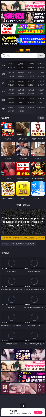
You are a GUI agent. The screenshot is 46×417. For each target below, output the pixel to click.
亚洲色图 (21, 90)
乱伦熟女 (31, 85)
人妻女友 (31, 99)
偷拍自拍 (21, 81)
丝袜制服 (21, 76)
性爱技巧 (41, 102)
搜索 (41, 56)
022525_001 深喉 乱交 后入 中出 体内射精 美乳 (18, 244)
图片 (3, 91)
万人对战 (31, 64)
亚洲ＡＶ (11, 72)
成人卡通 (31, 81)
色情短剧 (21, 111)
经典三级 (21, 85)
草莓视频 (31, 107)
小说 (3, 100)
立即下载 (38, 412)
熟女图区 (31, 94)
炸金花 (21, 67)
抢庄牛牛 (41, 67)
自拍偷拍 (21, 72)
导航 (3, 109)
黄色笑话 (31, 102)
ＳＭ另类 (41, 76)
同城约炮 (11, 107)
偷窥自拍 (11, 90)
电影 (3, 83)
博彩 (3, 65)
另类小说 (21, 102)
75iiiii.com (23, 50)
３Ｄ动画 (41, 72)
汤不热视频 (41, 107)
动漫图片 (41, 90)
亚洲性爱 (11, 81)
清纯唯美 (21, 94)
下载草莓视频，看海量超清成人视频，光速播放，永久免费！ (23, 237)
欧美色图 (31, 90)
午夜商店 (21, 107)
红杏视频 (11, 111)
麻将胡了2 (11, 67)
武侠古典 (41, 99)
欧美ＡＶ (31, 72)
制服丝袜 (11, 85)
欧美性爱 (41, 81)
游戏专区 (41, 64)
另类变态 (41, 85)
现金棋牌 (31, 67)
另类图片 (41, 94)
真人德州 (21, 64)
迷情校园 (11, 102)
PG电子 (11, 64)
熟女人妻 (11, 76)
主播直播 (31, 76)
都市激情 (11, 99)
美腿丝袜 (11, 94)
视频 (3, 74)
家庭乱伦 (21, 99)
